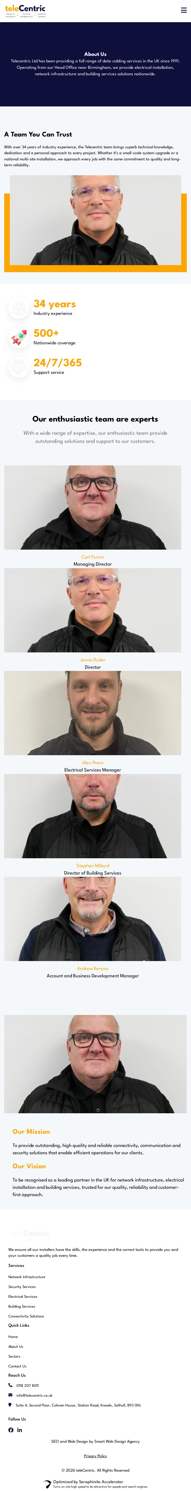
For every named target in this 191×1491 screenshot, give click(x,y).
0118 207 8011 (28, 1386)
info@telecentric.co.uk (34, 1395)
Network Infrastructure (26, 1277)
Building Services (21, 1306)
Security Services (22, 1287)
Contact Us (17, 1366)
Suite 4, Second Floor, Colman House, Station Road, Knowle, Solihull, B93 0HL (78, 1405)
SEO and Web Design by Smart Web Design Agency (95, 1442)
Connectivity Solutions (26, 1316)
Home (13, 1337)
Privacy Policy (95, 1456)
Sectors (14, 1356)
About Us (15, 1347)
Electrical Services (23, 1297)
